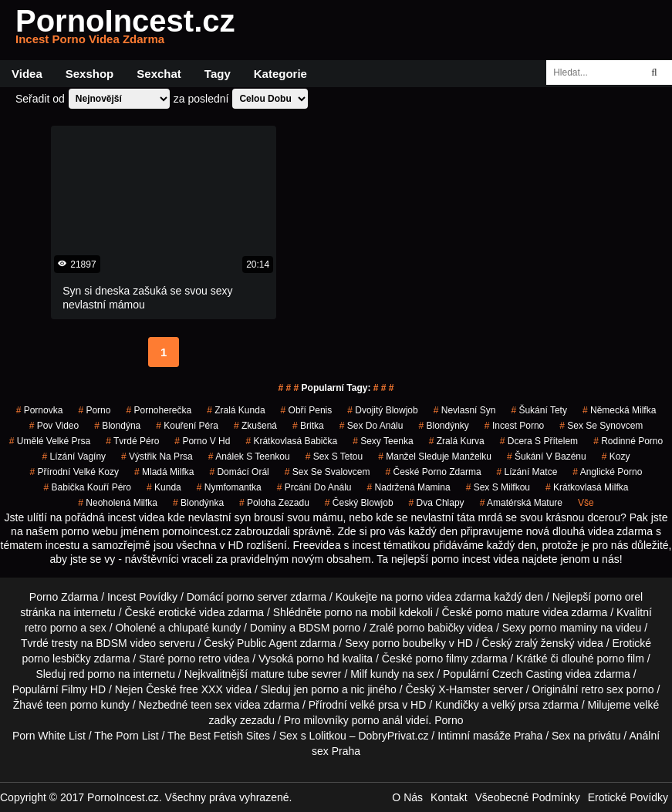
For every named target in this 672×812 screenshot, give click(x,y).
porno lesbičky (56, 658)
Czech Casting (527, 674)
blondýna (117, 425)
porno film (619, 658)
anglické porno (607, 472)
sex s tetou (334, 456)
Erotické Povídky (628, 797)
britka (308, 425)
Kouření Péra (187, 425)
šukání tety (539, 410)
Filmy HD (84, 689)
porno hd (317, 658)
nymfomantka (229, 487)
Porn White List (49, 735)
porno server (257, 597)
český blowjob (359, 502)
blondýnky (443, 425)
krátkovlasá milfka (586, 487)
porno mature (507, 612)
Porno (448, 720)
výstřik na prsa (157, 456)
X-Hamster (464, 689)
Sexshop (90, 73)
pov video (54, 425)
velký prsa (515, 705)
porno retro (193, 658)
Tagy (217, 73)
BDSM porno (329, 628)
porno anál (377, 720)
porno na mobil (361, 612)
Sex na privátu (586, 735)
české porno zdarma (433, 472)
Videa (27, 73)
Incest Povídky (142, 597)
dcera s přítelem (539, 441)
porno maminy (563, 628)
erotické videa (191, 612)
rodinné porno (628, 441)
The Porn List (126, 735)
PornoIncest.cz (125, 30)
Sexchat (159, 73)
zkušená (255, 425)
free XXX (201, 689)
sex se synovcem (601, 425)
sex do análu (371, 425)
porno (94, 410)
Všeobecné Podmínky (527, 797)
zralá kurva (457, 441)
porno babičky (430, 628)
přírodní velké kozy (74, 472)
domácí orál (238, 472)
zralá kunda (236, 410)
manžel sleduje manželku (434, 456)
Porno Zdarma (63, 597)
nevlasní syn (465, 410)
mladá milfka (164, 472)
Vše (586, 502)
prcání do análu (314, 487)
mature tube (280, 674)
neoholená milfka (117, 502)
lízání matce (527, 472)
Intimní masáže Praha (489, 735)
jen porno (316, 689)
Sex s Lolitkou (312, 735)
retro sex (602, 689)
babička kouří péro (87, 487)
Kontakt (449, 797)
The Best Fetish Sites (218, 735)
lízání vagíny (74, 456)
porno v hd (202, 441)
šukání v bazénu (546, 456)
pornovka (39, 410)
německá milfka (619, 410)
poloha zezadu (274, 502)
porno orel (618, 597)
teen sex (211, 705)
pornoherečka (158, 410)
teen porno (72, 705)
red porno (92, 674)
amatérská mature (521, 502)
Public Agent (267, 643)
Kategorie (280, 73)
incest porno (514, 425)
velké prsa (374, 705)
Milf (358, 674)
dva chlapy (436, 502)
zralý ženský (544, 643)
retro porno (51, 628)
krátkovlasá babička (291, 441)
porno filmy (441, 658)
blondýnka (198, 502)
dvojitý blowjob (382, 410)
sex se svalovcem (327, 472)
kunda (164, 487)
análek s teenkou (249, 456)
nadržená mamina (409, 487)
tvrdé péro (132, 441)
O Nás (407, 797)
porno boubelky (409, 643)
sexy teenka (383, 441)
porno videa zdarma (443, 597)
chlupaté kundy (204, 628)
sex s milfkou (498, 487)
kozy (616, 456)
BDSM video (126, 643)
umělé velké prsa (49, 441)
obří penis (307, 410)
